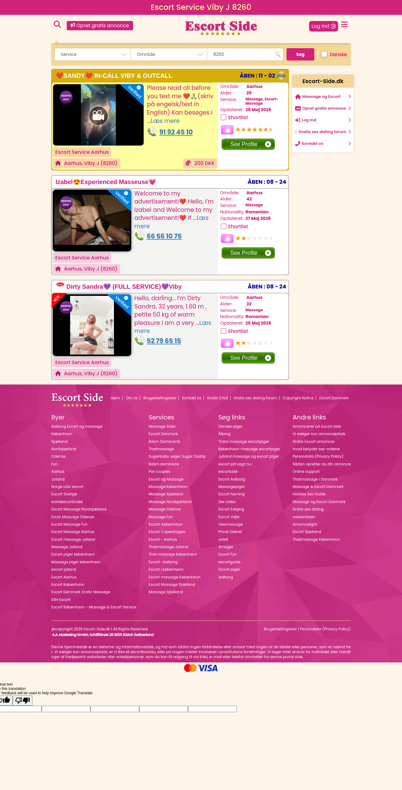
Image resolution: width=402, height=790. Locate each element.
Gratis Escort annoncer (314, 441)
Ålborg (224, 433)
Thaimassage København (316, 539)
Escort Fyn (227, 554)
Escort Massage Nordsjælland (78, 509)
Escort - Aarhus (163, 539)
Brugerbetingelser (160, 398)
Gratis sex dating (308, 509)
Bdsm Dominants (165, 441)
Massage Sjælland (166, 592)
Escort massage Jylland (73, 539)
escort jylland (63, 569)
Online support (306, 471)
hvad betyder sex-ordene (316, 449)
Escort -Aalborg (163, 562)
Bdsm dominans (164, 464)
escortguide (229, 562)
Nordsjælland (63, 449)
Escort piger (229, 569)
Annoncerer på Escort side (317, 426)
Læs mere (165, 121)
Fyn (54, 464)
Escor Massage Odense (72, 516)
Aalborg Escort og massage (77, 426)
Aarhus (73, 163)
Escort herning (231, 494)
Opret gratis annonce (100, 25)
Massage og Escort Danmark (319, 501)
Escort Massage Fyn (69, 524)
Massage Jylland (66, 546)
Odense (58, 456)
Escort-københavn (166, 524)
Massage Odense (165, 509)
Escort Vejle (228, 516)
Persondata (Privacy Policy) (318, 456)
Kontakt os (192, 398)
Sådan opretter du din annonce (322, 464)
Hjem (115, 398)
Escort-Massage (261, 101)
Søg (300, 54)
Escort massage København (175, 577)
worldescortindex (67, 501)
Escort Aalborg (231, 479)
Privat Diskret (230, 531)
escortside (227, 471)
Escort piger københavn (73, 554)
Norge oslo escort (67, 486)
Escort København (68, 584)
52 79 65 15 (164, 340)
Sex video (227, 501)
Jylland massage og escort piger (248, 456)
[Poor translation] (22, 700)
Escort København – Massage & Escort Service (93, 607)
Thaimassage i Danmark (315, 479)
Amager (225, 546)
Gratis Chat (217, 398)
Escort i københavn (166, 569)
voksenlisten (304, 516)
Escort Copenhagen (167, 531)
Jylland (58, 479)
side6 (223, 539)
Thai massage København (173, 554)
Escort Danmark (334, 398)
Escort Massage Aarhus (72, 531)
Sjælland (59, 441)
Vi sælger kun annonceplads (319, 433)
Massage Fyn (161, 516)
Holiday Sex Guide (309, 494)
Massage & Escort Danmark (318, 486)
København (61, 433)
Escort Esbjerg (231, 509)
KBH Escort (60, 599)
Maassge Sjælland (166, 494)
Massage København (168, 486)
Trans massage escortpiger (243, 441)
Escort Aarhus (64, 577)
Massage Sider (162, 426)
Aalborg (225, 577)
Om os (132, 398)
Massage (254, 99)
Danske (334, 54)
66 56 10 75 (164, 236)
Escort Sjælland (307, 531)
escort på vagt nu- (235, 464)
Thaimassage (161, 449)
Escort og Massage (166, 479)
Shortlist (238, 117)
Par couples (159, 471)
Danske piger (230, 426)
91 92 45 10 (176, 132)
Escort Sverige (64, 494)
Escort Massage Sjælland (172, 584)
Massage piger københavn (75, 562)
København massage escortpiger (249, 449)
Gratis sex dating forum (255, 398)
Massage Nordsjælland (170, 501)
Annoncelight (305, 524)
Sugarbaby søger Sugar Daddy (177, 456)
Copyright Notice (298, 398)
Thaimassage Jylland (168, 546)
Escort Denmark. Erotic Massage (80, 592)
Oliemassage (230, 524)
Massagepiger (231, 486)
